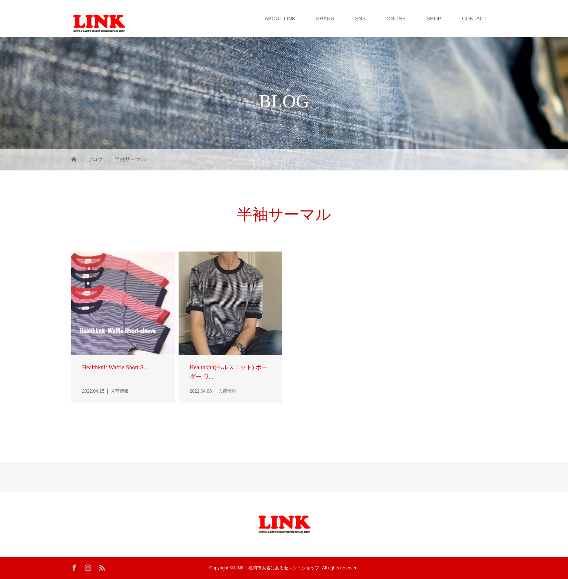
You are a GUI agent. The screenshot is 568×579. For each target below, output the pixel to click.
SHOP (433, 18)
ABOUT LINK (280, 18)
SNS (360, 18)
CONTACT (474, 18)
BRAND (325, 18)
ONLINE (396, 18)
